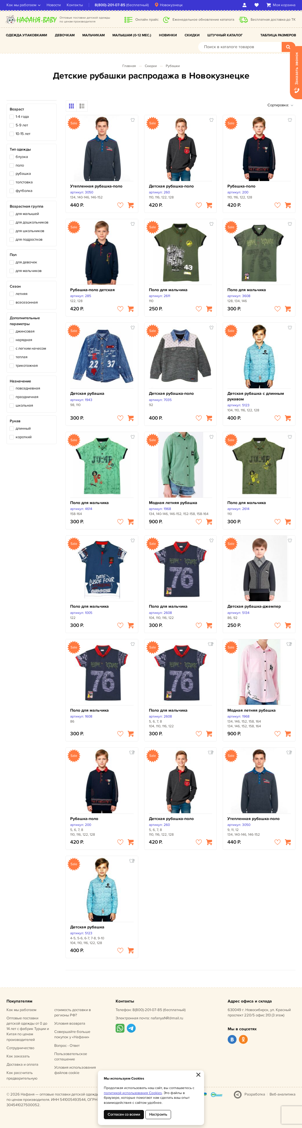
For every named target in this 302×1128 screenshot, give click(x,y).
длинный (23, 428)
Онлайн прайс (147, 19)
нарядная (24, 340)
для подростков (29, 239)
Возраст (17, 109)
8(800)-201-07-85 (110, 5)
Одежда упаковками (26, 35)
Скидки (192, 35)
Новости (54, 5)
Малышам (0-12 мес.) (131, 35)
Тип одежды (20, 149)
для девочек (26, 262)
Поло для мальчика (168, 289)
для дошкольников (32, 222)
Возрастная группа (26, 206)
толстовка (24, 182)
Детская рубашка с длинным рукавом (255, 396)
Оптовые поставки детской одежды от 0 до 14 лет (27, 1029)
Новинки (168, 35)
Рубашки (173, 66)
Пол (13, 254)
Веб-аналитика (283, 1094)
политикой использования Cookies (133, 1093)
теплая (21, 357)
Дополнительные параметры (25, 321)
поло (20, 165)
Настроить (158, 1114)
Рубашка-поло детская (92, 289)
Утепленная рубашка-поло (96, 186)
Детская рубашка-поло (171, 186)
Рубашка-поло (241, 186)
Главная (129, 66)
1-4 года (22, 116)
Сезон (15, 286)
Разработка (254, 1094)
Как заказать (18, 1056)
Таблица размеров (278, 35)
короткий (24, 437)
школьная (24, 405)
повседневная (28, 388)
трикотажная (27, 365)
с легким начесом (31, 348)
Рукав (15, 421)
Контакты (75, 5)
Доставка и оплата (22, 1064)
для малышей (27, 213)
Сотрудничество (20, 1048)
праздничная (27, 397)
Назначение (20, 381)
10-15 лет (23, 133)
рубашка (23, 173)
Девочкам (65, 35)
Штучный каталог (225, 35)
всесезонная (27, 302)
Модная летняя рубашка (173, 502)
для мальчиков (29, 270)
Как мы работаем (21, 5)
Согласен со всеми (124, 1114)
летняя (21, 293)
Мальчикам (93, 35)
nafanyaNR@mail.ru (167, 1018)
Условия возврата (69, 1023)
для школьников (30, 231)
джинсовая (25, 331)
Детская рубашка (87, 393)
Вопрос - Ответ (67, 1045)
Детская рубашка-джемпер (254, 606)
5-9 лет (22, 125)
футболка (24, 190)
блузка (22, 156)
